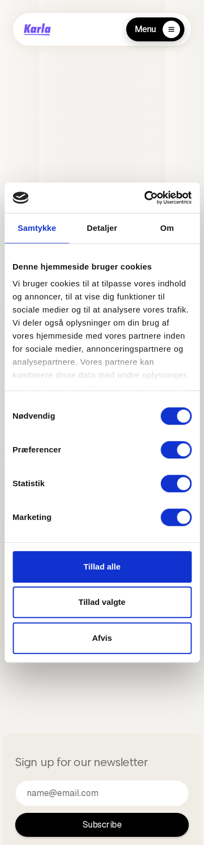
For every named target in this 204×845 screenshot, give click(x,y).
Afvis (102, 637)
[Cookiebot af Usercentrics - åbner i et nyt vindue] (145, 198)
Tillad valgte (101, 602)
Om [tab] (167, 227)
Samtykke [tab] (36, 227)
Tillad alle (101, 566)
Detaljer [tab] (102, 227)
